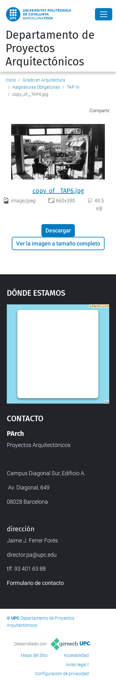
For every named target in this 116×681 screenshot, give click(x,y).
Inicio (11, 79)
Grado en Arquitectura (44, 79)
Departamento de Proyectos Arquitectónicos (50, 48)
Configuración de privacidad (62, 673)
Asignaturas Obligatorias (36, 87)
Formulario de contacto (35, 583)
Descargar (58, 230)
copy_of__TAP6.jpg (58, 190)
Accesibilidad (76, 655)
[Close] (103, 14)
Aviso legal (76, 664)
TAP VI (73, 87)
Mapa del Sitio (34, 655)
